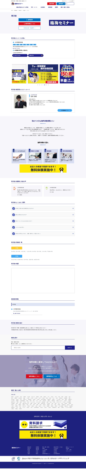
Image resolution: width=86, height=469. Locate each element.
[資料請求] (43, 424)
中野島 (70, 403)
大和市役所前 (36, 407)
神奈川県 (29, 448)
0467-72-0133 (16, 48)
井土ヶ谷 (33, 396)
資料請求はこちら (52, 376)
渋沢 (40, 400)
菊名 (70, 398)
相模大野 (70, 399)
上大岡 (28, 398)
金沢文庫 (20, 398)
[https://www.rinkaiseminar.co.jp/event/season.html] (43, 73)
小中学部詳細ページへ (66, 110)
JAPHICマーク (64, 458)
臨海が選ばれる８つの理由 (22, 7)
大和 (31, 407)
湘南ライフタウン (59, 400)
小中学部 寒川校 (19, 42)
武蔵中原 (13, 407)
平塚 (55, 404)
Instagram (55, 449)
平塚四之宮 (64, 404)
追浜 (70, 396)
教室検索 (50, 7)
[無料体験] (43, 434)
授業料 (56, 7)
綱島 (31, 403)
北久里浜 (13, 399)
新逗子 (65, 400)
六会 (17, 407)
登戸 (31, 404)
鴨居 (47, 398)
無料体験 (37, 448)
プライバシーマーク (44, 458)
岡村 (62, 396)
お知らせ (43, 452)
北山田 (17, 399)
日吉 (52, 404)
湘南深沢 (53, 400)
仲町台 (12, 404)
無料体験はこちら (29, 23)
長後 (17, 403)
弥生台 (41, 407)
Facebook (55, 452)
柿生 (12, 398)
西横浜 (20, 404)
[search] (67, 3)
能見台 (24, 404)
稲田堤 (37, 396)
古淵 (63, 399)
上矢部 (43, 398)
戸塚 (52, 403)
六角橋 (12, 408)
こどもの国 (58, 399)
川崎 (57, 398)
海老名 (45, 396)
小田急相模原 (22, 400)
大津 (56, 396)
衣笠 (21, 399)
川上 (53, 398)
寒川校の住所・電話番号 (29, 28)
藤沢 (72, 404)
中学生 (37, 452)
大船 (59, 396)
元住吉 (28, 407)
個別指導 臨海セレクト (46, 453)
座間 (31, 400)
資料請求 (62, 3)
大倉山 (52, 396)
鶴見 (39, 403)
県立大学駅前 (43, 399)
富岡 (56, 403)
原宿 (41, 404)
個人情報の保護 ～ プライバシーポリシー (58, 458)
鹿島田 (16, 398)
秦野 (37, 404)
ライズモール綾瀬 (68, 407)
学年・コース (34, 7)
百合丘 (45, 407)
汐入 (37, 400)
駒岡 (66, 399)
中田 (62, 403)
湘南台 (49, 400)
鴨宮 (50, 398)
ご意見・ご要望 (68, 449)
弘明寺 (34, 399)
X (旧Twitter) (56, 448)
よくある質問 (44, 449)
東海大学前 (43, 403)
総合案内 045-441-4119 (43, 381)
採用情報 (67, 448)
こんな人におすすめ (17, 52)
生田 (21, 396)
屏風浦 (48, 404)
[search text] (71, 3)
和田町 (20, 408)
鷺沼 (27, 400)
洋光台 (49, 407)
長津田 (66, 403)
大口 (48, 396)
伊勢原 (24, 396)
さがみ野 (13, 400)
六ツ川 (24, 407)
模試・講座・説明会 (65, 7)
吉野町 (62, 407)
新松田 (69, 400)
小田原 (66, 396)
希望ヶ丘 (25, 399)
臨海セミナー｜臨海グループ (43, 463)
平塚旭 (59, 404)
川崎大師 (61, 398)
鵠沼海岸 (30, 399)
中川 (59, 403)
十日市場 (48, 403)
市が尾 (28, 396)
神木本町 (44, 400)
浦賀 (41, 396)
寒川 (34, 400)
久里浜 (38, 399)
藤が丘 (68, 404)
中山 (16, 404)
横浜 (59, 407)
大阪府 (28, 453)
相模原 (17, 400)
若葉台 (16, 408)
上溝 (40, 398)
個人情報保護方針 (57, 453)
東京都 (28, 449)
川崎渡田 (65, 398)
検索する (70, 347)
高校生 (37, 453)
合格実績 (43, 7)
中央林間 (13, 403)
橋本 (34, 404)
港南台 (53, 399)
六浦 (20, 407)
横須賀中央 (54, 407)
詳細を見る (35, 55)
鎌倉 (24, 398)
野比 (27, 404)
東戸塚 (44, 404)
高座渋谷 (49, 399)
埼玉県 (28, 452)
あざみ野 (17, 396)
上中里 (32, 398)
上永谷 (36, 398)
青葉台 (12, 396)
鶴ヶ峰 (35, 403)
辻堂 (20, 403)
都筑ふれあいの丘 (26, 403)
